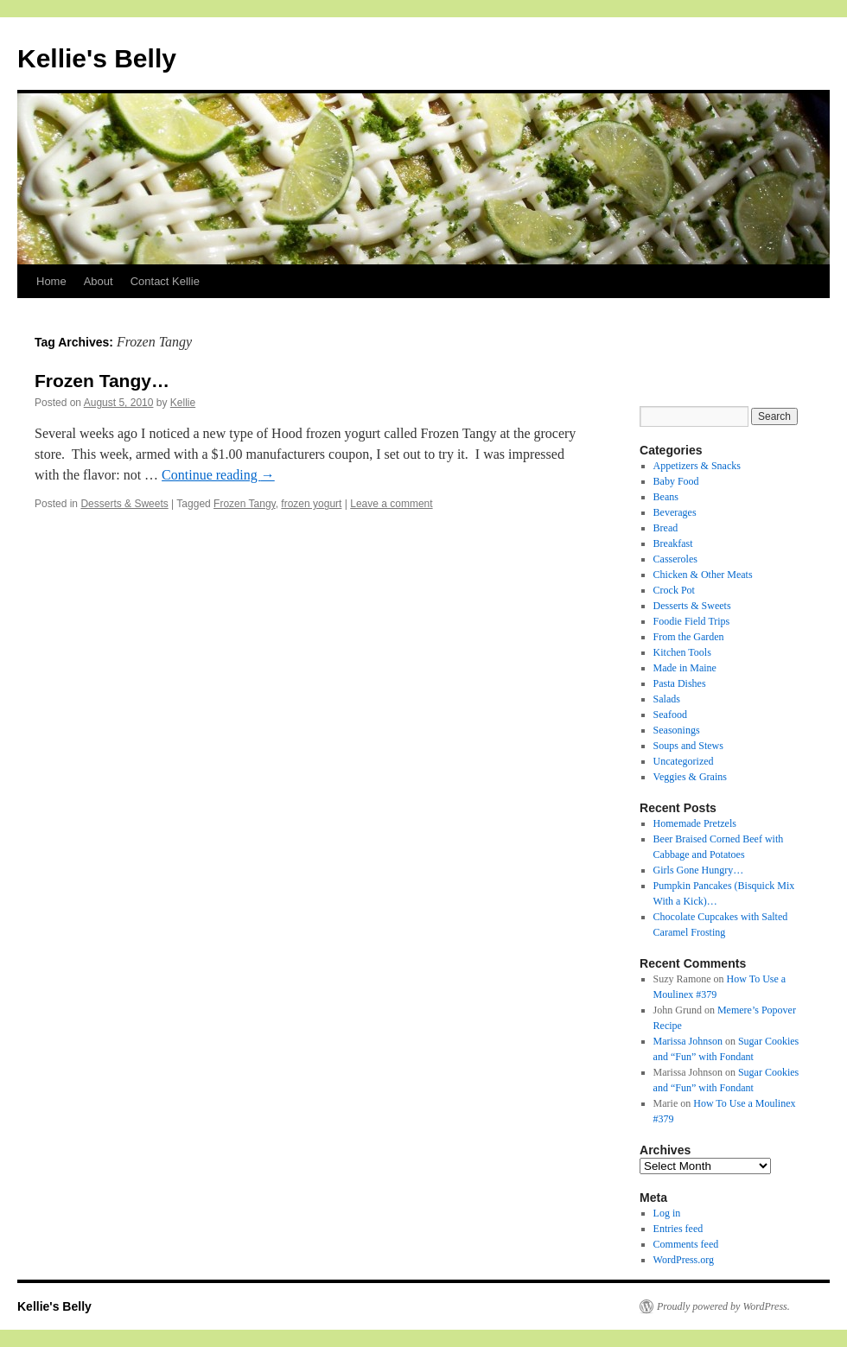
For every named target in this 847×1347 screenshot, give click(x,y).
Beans (665, 497)
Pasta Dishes (679, 683)
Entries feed (678, 1229)
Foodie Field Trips (691, 621)
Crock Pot (674, 590)
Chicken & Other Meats (703, 575)
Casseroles (675, 559)
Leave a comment (391, 504)
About (98, 281)
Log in (667, 1213)
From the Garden (688, 637)
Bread (665, 528)
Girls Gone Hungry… (698, 870)
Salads (666, 699)
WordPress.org (683, 1260)
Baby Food (676, 481)
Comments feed (686, 1244)
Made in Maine (684, 668)
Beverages (675, 512)
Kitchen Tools (682, 652)
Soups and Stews (688, 746)
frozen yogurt (311, 504)
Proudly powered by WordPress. (723, 1306)
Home (51, 281)
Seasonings (676, 730)
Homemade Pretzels (694, 823)
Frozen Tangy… (102, 381)
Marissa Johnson (688, 1041)
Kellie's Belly (96, 58)
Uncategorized (683, 761)
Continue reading (218, 474)
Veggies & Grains (690, 777)
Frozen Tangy (244, 504)
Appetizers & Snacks (697, 466)
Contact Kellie (165, 281)
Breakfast (673, 543)
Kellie (182, 403)
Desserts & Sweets (124, 504)
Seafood (670, 714)
